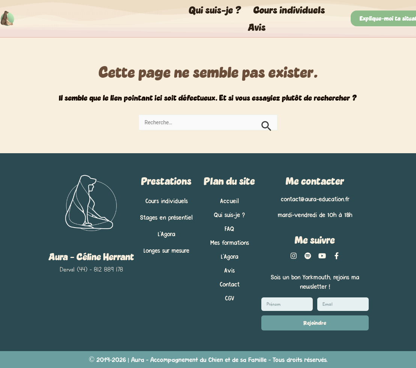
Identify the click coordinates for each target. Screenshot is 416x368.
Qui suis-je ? (215, 10)
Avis (257, 27)
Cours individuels (289, 10)
